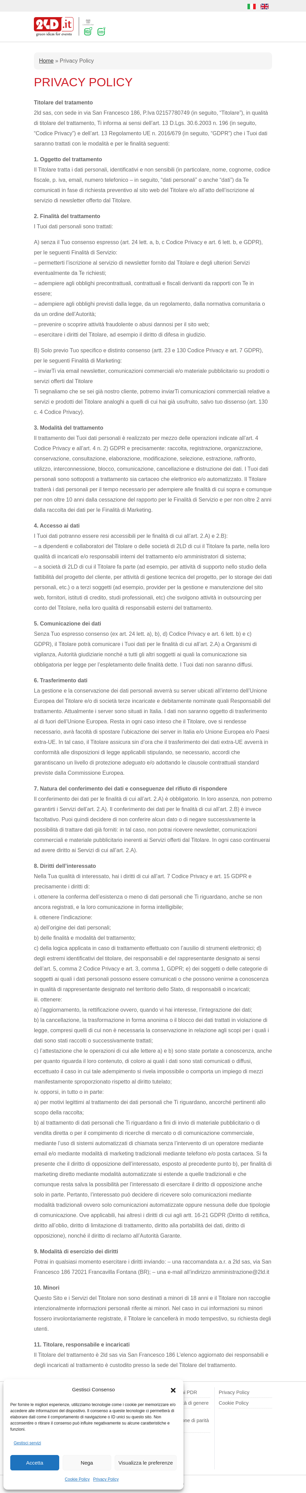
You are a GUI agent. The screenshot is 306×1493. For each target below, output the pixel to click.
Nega (87, 1463)
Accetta (34, 1463)
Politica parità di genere (182, 1403)
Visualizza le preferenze (145, 1463)
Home (46, 61)
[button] (173, 1389)
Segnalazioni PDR (177, 1392)
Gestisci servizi (27, 1443)
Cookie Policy (77, 1479)
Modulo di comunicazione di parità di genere (183, 1420)
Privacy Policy (106, 1479)
